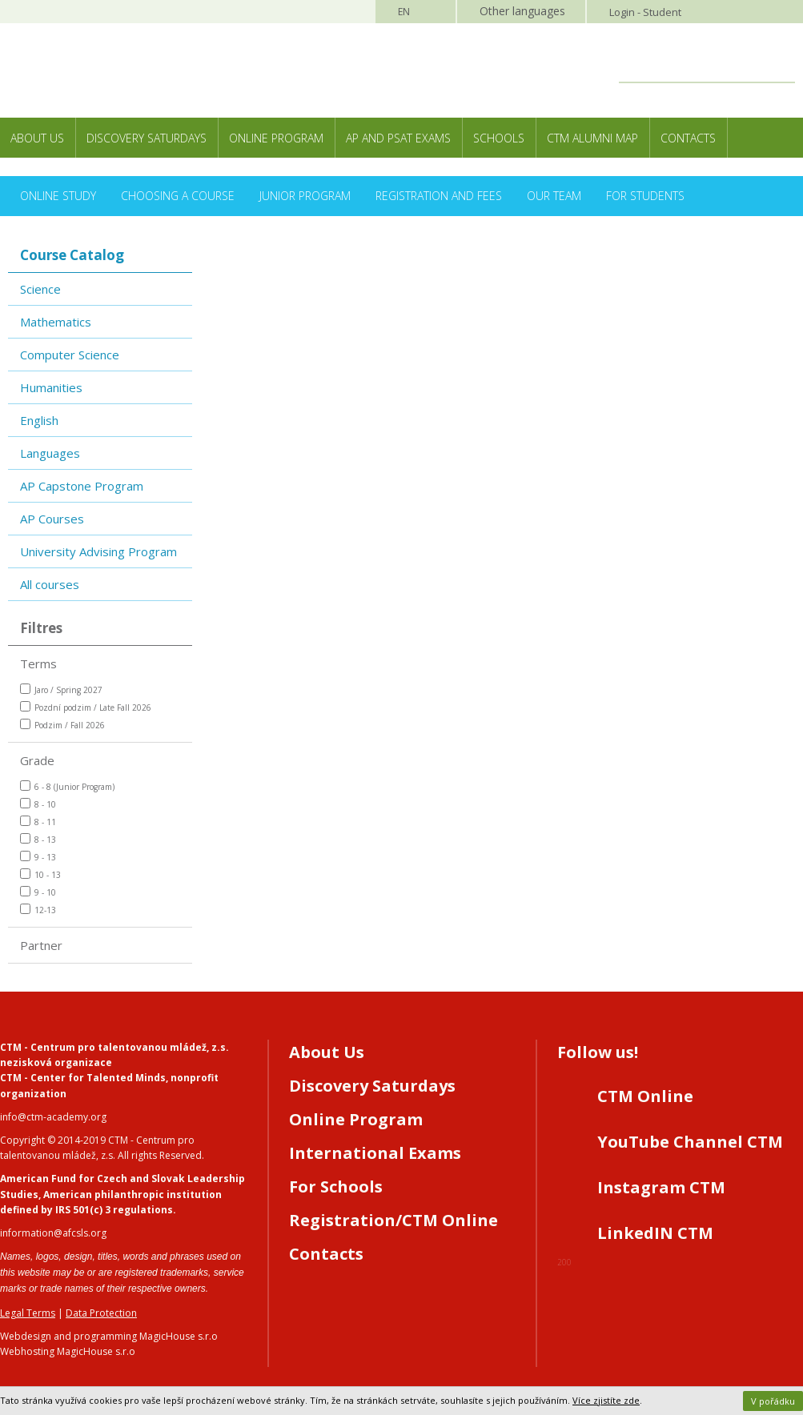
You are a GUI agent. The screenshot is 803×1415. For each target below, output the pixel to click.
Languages (50, 453)
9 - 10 (38, 892)
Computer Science (69, 355)
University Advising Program (98, 551)
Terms (38, 663)
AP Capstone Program (81, 486)
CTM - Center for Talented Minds (83, 1077)
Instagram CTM (661, 1187)
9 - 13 (38, 857)
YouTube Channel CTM (690, 1141)
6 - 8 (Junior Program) (67, 786)
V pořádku (773, 1401)
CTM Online (645, 1096)
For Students (645, 195)
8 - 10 (38, 804)
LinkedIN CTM (655, 1233)
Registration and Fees (438, 195)
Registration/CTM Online (393, 1220)
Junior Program (305, 195)
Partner (41, 945)
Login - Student (645, 12)
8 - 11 (38, 822)
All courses (49, 584)
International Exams (375, 1153)
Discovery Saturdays (146, 138)
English (39, 420)
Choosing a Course (178, 195)
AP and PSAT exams (398, 138)
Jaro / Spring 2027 (61, 689)
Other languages (522, 10)
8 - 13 (38, 839)
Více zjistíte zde (606, 1400)
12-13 (38, 910)
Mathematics (55, 322)
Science (40, 289)
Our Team (554, 195)
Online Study (58, 195)
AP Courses (52, 519)
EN (404, 11)
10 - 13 (40, 874)
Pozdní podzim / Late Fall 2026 (85, 707)
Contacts (688, 138)
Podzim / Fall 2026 (62, 725)
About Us (37, 138)
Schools (498, 138)
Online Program (276, 138)
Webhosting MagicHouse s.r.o (67, 1351)
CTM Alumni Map (592, 138)
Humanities (51, 387)
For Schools (336, 1186)
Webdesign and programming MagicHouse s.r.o (109, 1336)
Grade (37, 760)
